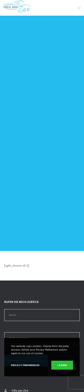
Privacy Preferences (25, 365)
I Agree (62, 365)
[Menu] (77, 8)
